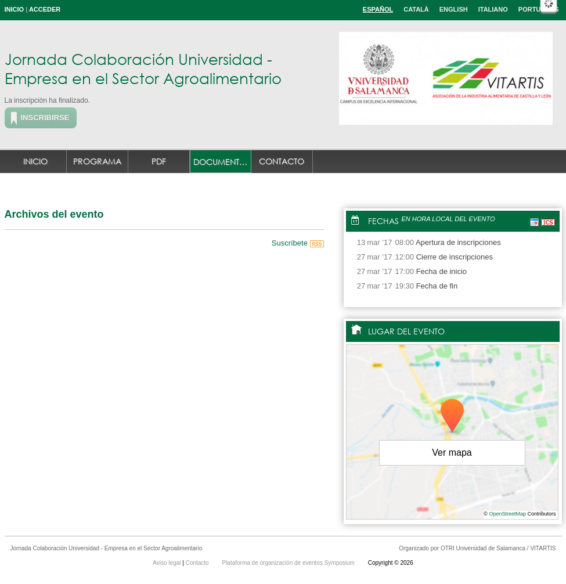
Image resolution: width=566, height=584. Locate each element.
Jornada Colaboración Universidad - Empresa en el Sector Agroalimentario (143, 68)
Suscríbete (298, 243)
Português (538, 9)
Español (378, 9)
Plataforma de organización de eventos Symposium (289, 563)
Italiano (493, 9)
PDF (159, 161)
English (453, 9)
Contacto (281, 161)
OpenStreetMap (507, 514)
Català (416, 9)
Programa (97, 161)
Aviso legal (167, 563)
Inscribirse (45, 117)
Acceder (44, 9)
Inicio (14, 9)
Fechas (383, 220)
